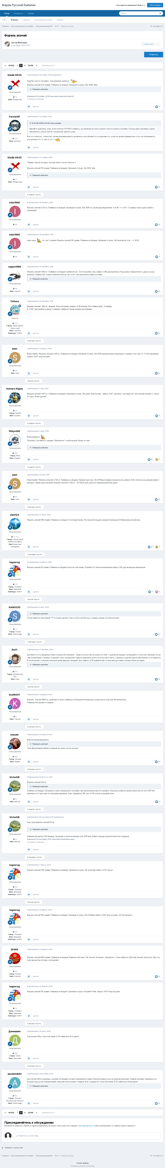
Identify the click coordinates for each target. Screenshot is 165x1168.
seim (14, 348)
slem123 (14, 515)
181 (15, 971)
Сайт (4, 20)
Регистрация (155, 5)
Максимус (22, 43)
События (26, 20)
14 (15, 97)
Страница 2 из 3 (48, 65)
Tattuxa (14, 301)
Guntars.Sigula (14, 388)
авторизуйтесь (85, 1126)
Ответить (153, 54)
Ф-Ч (28, 45)
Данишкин (14, 1031)
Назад (11, 65)
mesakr (14, 734)
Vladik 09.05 (14, 75)
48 (15, 224)
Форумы (14, 20)
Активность (18, 13)
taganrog (14, 562)
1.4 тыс (15, 537)
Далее (30, 65)
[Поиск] (132, 13)
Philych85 (14, 431)
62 (15, 371)
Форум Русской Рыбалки (19, 5)
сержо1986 (14, 266)
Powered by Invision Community (83, 1166)
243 (15, 672)
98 (15, 289)
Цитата (36, 107)
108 (15, 1053)
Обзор (6, 14)
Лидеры (60, 20)
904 (15, 757)
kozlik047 (14, 694)
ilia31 (14, 649)
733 (15, 323)
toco (52, 123)
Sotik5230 (14, 607)
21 (15, 799)
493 (15, 453)
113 (15, 584)
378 (15, 138)
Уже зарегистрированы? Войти (130, 5)
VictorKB (14, 777)
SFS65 (14, 949)
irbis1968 (14, 202)
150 (15, 1096)
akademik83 (15, 1074)
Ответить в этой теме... (27, 1136)
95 (15, 411)
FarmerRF (14, 116)
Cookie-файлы (82, 1163)
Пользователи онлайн (43, 20)
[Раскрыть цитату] (31, 123)
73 (15, 629)
